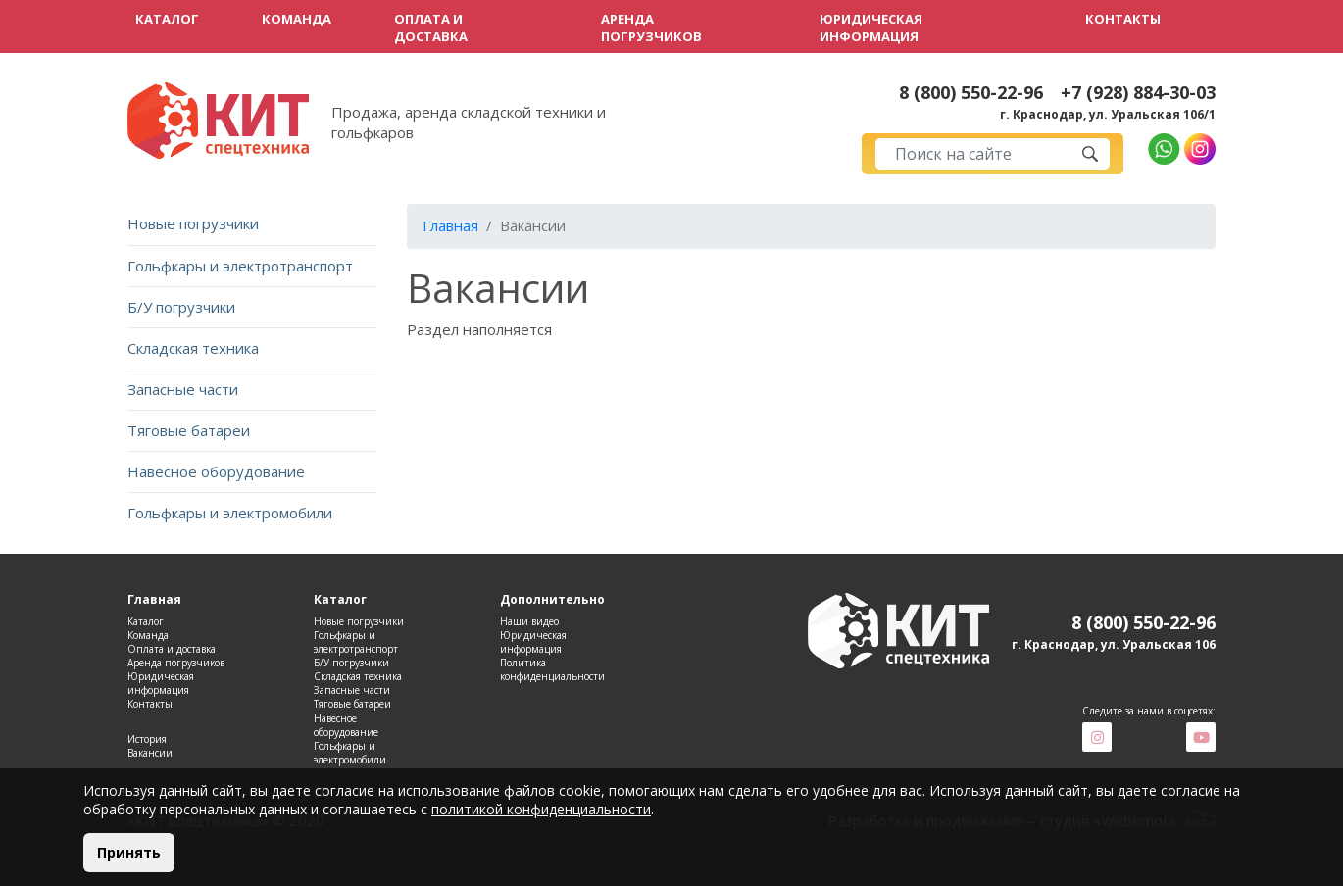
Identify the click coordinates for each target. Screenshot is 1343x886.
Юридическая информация (871, 27)
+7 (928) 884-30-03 (1138, 92)
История (147, 739)
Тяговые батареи (188, 430)
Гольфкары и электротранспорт (240, 265)
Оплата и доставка (431, 27)
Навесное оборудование (216, 471)
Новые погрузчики (193, 223)
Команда (296, 18)
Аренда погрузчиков (651, 27)
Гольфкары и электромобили (229, 512)
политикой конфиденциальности (541, 809)
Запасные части (182, 389)
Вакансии (150, 753)
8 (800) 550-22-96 (971, 92)
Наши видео (529, 621)
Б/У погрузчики (181, 307)
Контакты (1123, 18)
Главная (450, 225)
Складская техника (193, 348)
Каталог (167, 18)
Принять (129, 852)
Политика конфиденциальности (552, 669)
